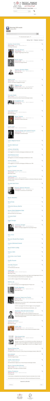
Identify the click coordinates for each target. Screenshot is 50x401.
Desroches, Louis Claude (14, 256)
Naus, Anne (11, 234)
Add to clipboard (42, 44)
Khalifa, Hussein (12, 260)
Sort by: (28, 40)
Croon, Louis (11, 126)
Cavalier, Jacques (12, 176)
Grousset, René (12, 216)
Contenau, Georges (20, 225)
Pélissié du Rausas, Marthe (15, 206)
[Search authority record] (21, 34)
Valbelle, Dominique (13, 321)
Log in (35, 14)
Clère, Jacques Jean (20, 336)
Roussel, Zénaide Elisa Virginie (16, 239)
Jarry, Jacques (11, 354)
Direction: (36, 40)
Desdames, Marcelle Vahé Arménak (24, 311)
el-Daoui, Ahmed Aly (13, 149)
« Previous (11, 384)
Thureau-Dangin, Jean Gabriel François (25, 130)
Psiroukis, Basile (12, 95)
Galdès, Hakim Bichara (14, 360)
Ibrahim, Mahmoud (13, 145)
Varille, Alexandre (19, 287)
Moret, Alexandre (12, 197)
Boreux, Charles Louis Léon (15, 170)
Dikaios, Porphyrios (13, 371)
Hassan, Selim (11, 252)
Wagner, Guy (18, 85)
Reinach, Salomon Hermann (22, 187)
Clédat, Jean (11, 270)
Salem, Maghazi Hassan (14, 140)
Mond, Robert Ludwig (13, 247)
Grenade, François (13, 265)
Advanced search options (25, 36)
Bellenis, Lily (11, 282)
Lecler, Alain (18, 326)
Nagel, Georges (12, 220)
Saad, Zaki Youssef (13, 111)
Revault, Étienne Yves (13, 348)
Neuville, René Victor (13, 183)
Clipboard (34, 11)
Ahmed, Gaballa (12, 160)
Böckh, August (18, 59)
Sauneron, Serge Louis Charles (23, 297)
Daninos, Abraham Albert (21, 69)
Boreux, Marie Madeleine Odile (16, 210)
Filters (9, 24)
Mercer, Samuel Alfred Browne (16, 365)
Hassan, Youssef (12, 166)
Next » (41, 384)
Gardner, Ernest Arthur (14, 44)
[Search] (37, 34)
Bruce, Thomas (19, 116)
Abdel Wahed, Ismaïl (13, 155)
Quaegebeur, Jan (19, 101)
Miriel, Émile (11, 202)
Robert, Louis (11, 79)
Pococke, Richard (19, 50)
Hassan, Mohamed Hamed (15, 243)
